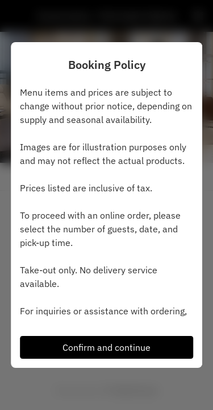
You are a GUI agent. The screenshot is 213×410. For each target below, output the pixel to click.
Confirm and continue (106, 347)
